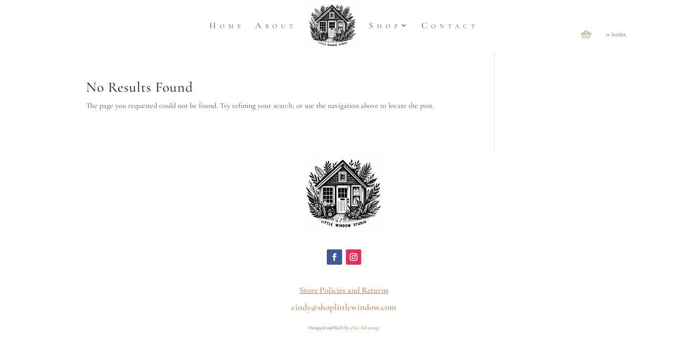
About (276, 25)
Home (227, 25)
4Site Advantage (364, 328)
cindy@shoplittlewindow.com (344, 306)
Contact (450, 25)
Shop (385, 25)
